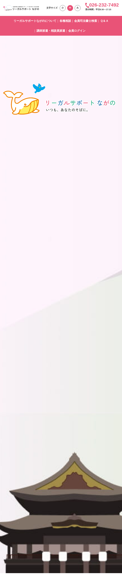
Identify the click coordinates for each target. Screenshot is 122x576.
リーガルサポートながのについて (35, 20)
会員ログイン (76, 30)
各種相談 (65, 20)
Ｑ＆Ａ (104, 20)
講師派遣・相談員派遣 (51, 30)
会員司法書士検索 (85, 20)
